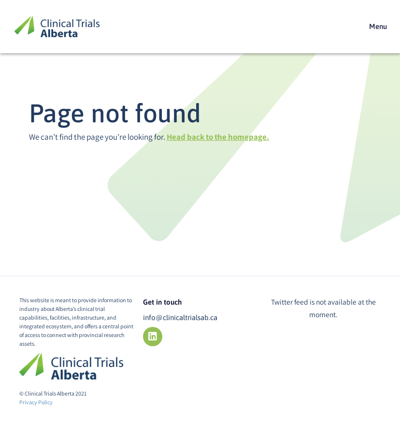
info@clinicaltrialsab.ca (180, 317)
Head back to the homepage (217, 137)
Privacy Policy (36, 402)
